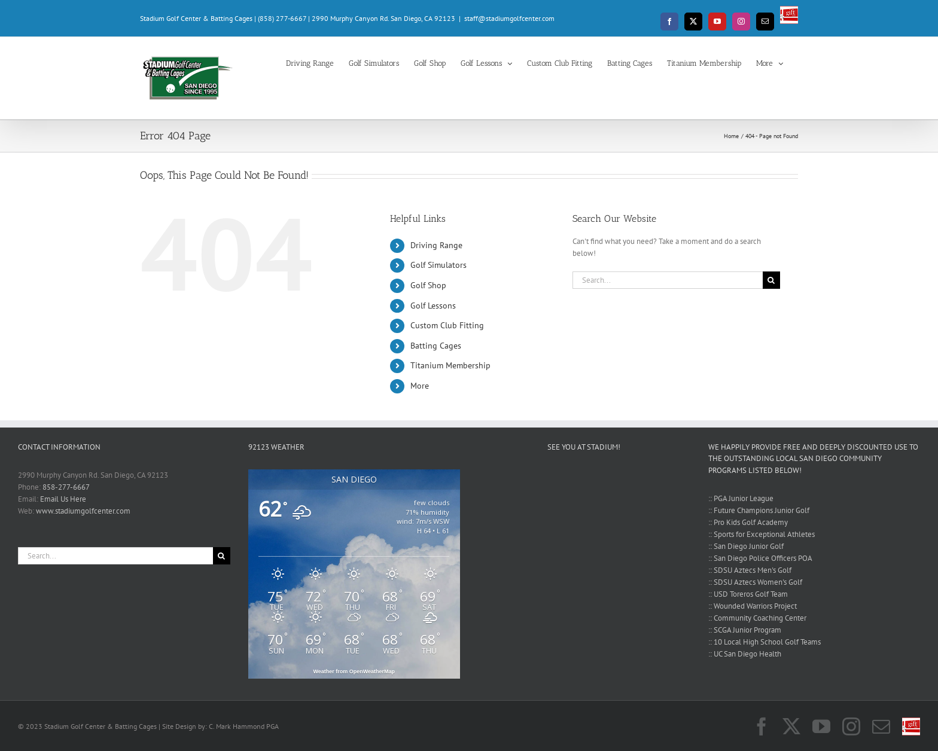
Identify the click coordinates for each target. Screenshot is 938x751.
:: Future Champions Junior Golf (758, 510)
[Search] (771, 280)
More (419, 385)
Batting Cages (435, 345)
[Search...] (667, 280)
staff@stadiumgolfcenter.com (509, 18)
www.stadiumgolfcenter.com (83, 511)
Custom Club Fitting (447, 325)
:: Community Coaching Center (757, 618)
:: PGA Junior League (740, 498)
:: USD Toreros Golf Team (748, 594)
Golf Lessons (433, 305)
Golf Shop (428, 285)
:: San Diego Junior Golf (746, 546)
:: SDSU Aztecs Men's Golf (749, 570)
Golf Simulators (438, 265)
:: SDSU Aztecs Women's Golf (755, 582)
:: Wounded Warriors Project (752, 606)
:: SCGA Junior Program (744, 630)
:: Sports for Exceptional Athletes (761, 534)
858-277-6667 (66, 487)
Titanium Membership (450, 365)
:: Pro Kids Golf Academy (748, 522)
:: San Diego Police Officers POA (760, 558)
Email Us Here (63, 499)
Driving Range (436, 245)
